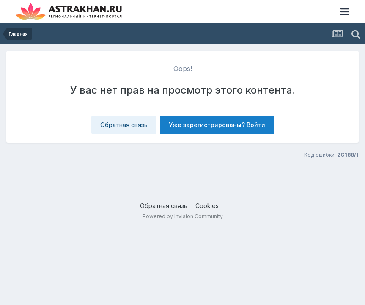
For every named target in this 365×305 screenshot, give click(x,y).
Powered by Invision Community (183, 216)
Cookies (207, 205)
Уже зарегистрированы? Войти (217, 124)
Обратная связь (124, 124)
